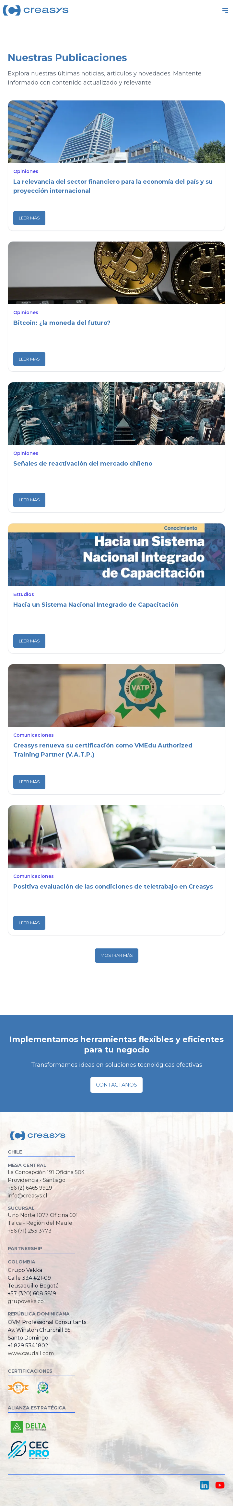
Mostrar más (116, 955)
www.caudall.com (31, 1353)
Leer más (29, 217)
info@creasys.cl (27, 1196)
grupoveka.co (26, 1301)
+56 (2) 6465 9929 (30, 1188)
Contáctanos (116, 1085)
